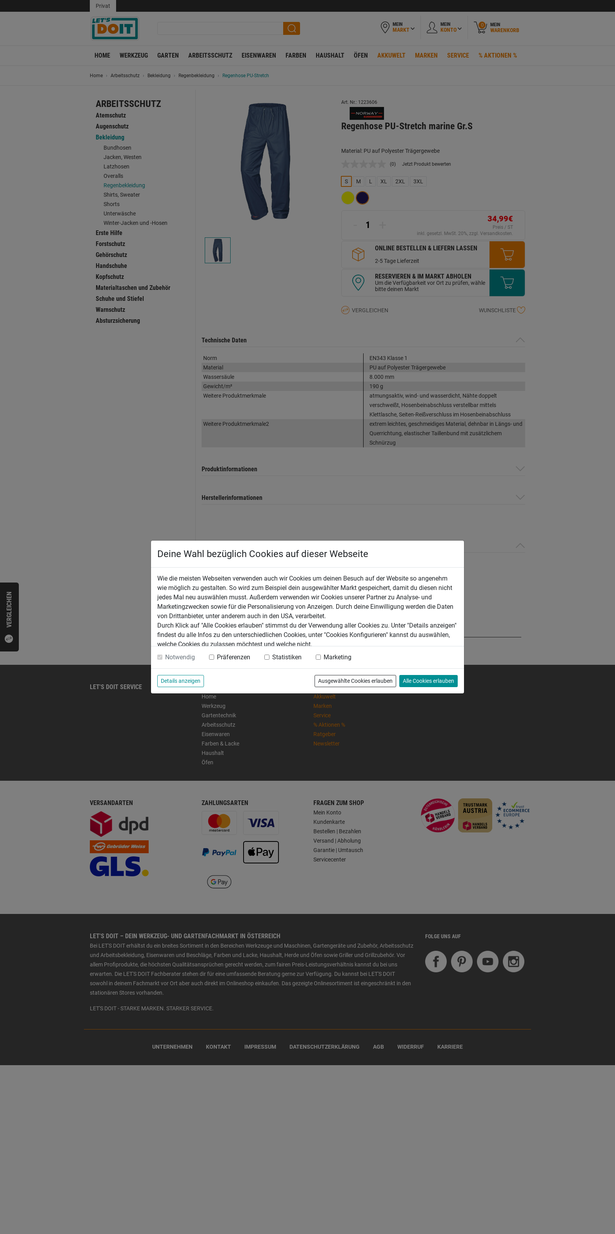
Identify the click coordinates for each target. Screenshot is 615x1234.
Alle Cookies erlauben (428, 681)
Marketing (337, 657)
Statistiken (287, 657)
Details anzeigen (180, 681)
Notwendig (180, 657)
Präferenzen (233, 657)
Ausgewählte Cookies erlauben (355, 681)
